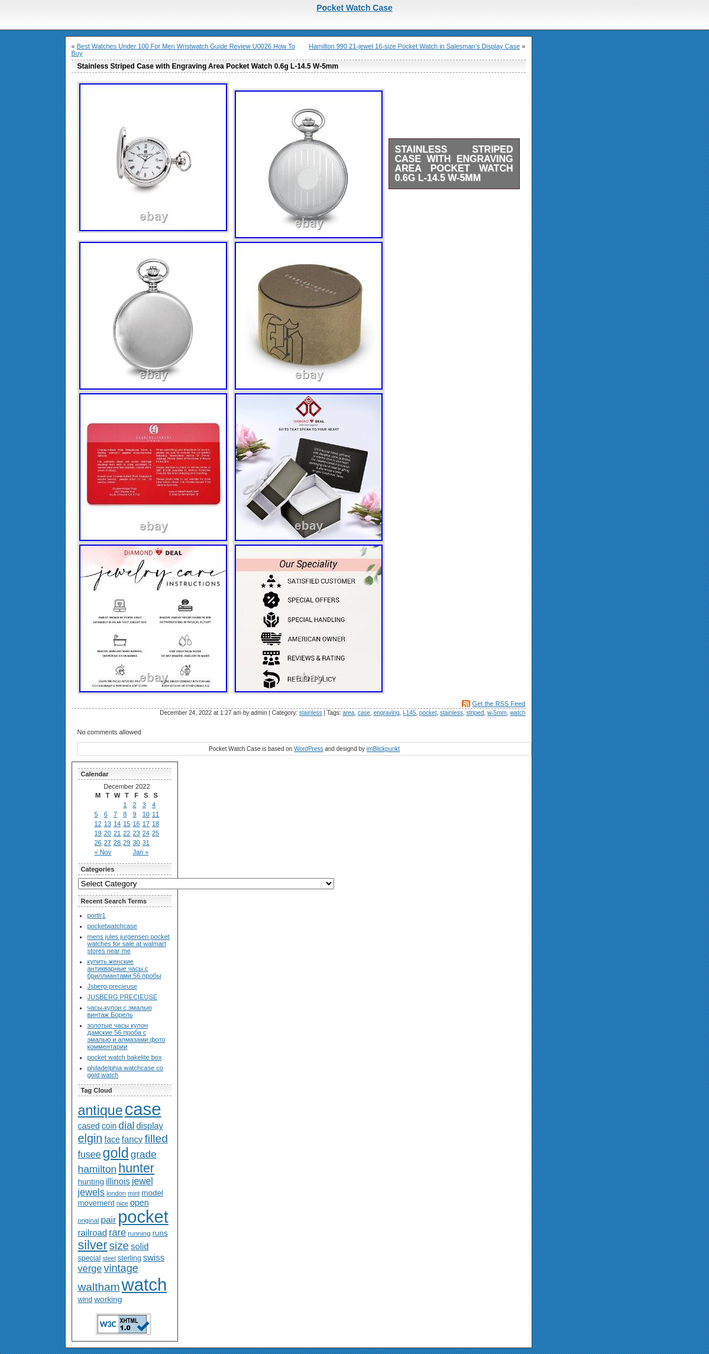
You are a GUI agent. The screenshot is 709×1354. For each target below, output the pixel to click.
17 (146, 823)
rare (117, 1232)
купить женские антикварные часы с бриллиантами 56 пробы (124, 968)
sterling (129, 1258)
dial (126, 1125)
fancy (132, 1139)
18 (155, 823)
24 (146, 833)
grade (144, 1154)
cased (89, 1126)
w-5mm (497, 713)
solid (139, 1246)
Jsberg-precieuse (112, 986)
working (108, 1299)
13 (107, 823)
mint (134, 1193)
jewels (91, 1192)
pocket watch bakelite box (125, 1057)
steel (109, 1258)
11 (155, 814)
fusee (89, 1154)
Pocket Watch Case (354, 7)
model (152, 1192)
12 (98, 823)
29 (126, 842)
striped (475, 713)
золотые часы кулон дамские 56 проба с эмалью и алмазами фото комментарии (127, 1036)
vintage (120, 1268)
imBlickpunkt (383, 749)
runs (160, 1233)
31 (146, 842)
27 (107, 842)
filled (156, 1138)
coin (109, 1126)
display (150, 1126)
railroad (93, 1233)
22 (126, 833)
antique (100, 1110)
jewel (142, 1181)
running (139, 1233)
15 (126, 823)
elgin (90, 1138)
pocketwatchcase (112, 925)
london (116, 1193)
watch (517, 713)
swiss (153, 1257)
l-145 (409, 713)
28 (117, 842)
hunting (91, 1181)
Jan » (141, 852)
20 (107, 833)
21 (117, 833)
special (89, 1258)
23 (136, 833)
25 (155, 833)
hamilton (97, 1169)
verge (90, 1268)
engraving (387, 713)
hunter (136, 1168)
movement (96, 1202)
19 (98, 833)
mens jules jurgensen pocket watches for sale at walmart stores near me (129, 943)
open (139, 1202)
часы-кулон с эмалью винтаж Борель (120, 1011)
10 (146, 814)
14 (117, 823)
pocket (427, 713)
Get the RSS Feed (499, 703)
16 (136, 823)
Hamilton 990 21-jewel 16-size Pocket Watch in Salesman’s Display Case (414, 46)
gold (116, 1153)
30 (136, 842)
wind (85, 1299)
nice (122, 1203)
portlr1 (97, 915)
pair (108, 1219)
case (364, 713)
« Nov (103, 852)
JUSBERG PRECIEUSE (123, 996)
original (88, 1220)
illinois (118, 1181)
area (348, 713)
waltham (99, 1287)
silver (93, 1245)
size (119, 1245)
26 (98, 842)
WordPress (308, 749)
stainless (310, 713)
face (111, 1139)
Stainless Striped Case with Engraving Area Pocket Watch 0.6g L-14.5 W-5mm (454, 163)
